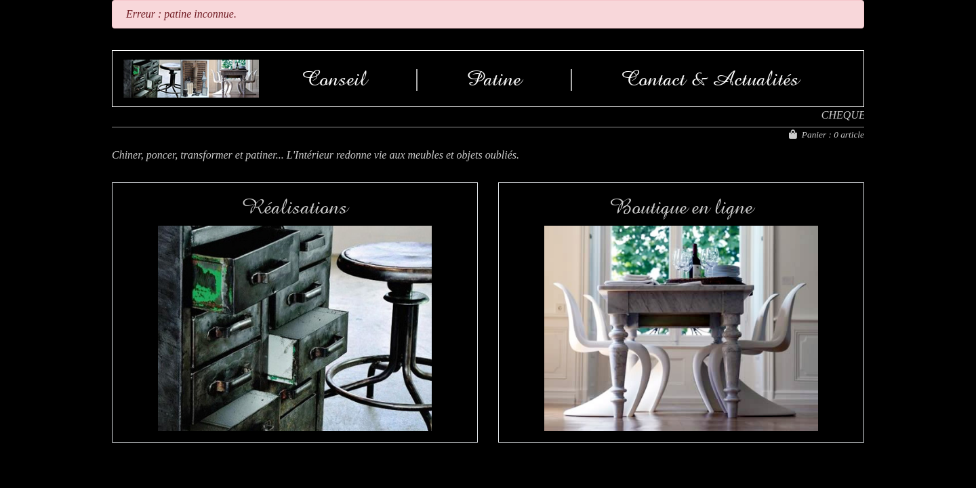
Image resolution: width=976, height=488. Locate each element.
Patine (493, 79)
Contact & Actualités (710, 79)
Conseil (334, 79)
